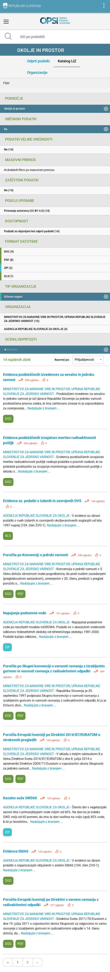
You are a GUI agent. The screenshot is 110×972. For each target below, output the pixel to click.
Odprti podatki (38, 61)
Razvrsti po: (62, 359)
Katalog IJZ (67, 61)
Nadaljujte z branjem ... (43, 408)
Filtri (6, 83)
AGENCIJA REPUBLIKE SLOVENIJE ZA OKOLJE (36, 516)
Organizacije (37, 72)
